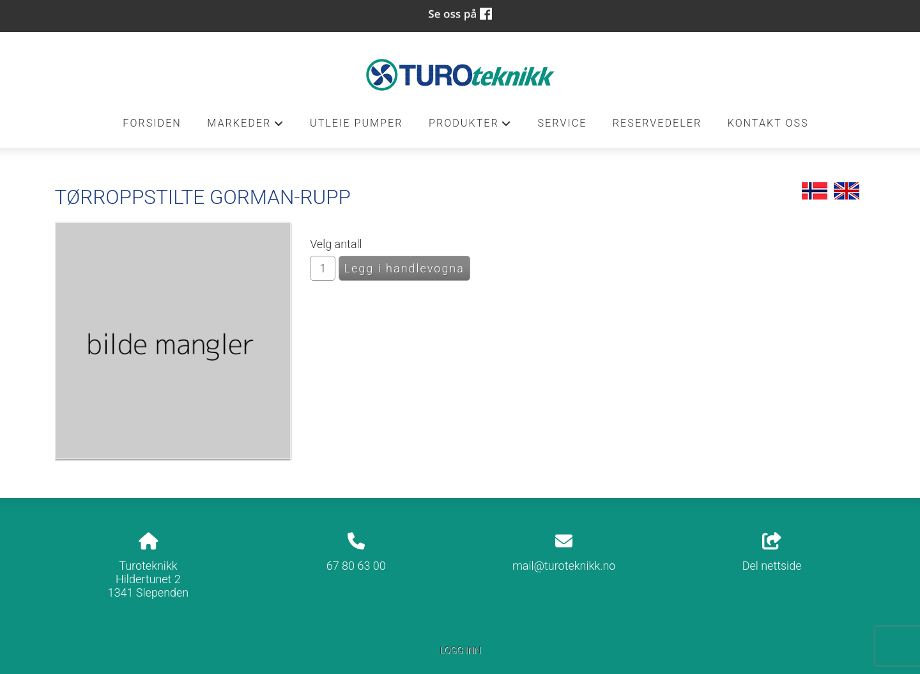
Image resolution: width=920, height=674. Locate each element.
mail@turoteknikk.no (564, 565)
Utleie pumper (356, 123)
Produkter (470, 126)
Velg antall (336, 244)
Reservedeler (657, 123)
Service (561, 123)
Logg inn (460, 650)
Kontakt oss (768, 123)
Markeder (245, 126)
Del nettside (772, 552)
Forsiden (152, 123)
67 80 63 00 (356, 565)
